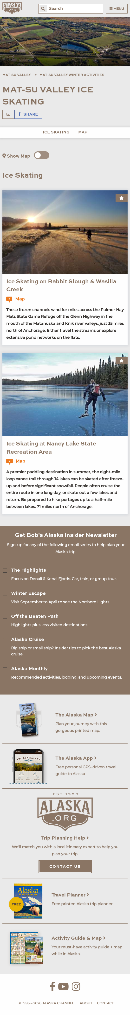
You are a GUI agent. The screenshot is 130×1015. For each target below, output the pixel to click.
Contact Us (65, 867)
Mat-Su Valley (16, 75)
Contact (105, 1003)
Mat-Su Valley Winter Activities (71, 75)
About (86, 1003)
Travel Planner (70, 895)
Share (28, 115)
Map (82, 132)
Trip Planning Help (65, 838)
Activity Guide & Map (78, 938)
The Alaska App (76, 758)
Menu (117, 9)
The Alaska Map (76, 715)
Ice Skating (56, 132)
